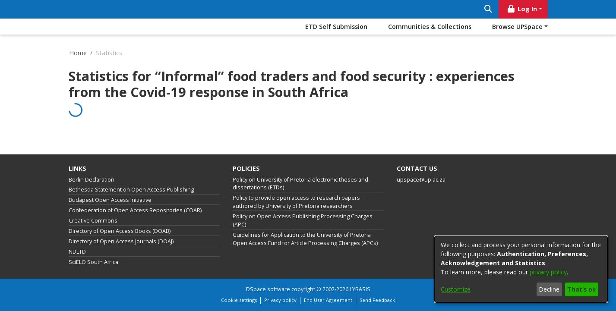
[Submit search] (488, 9)
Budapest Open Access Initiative (110, 200)
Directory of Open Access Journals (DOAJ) (121, 241)
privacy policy (548, 272)
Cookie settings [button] (239, 300)
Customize (456, 289)
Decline (549, 289)
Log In (521, 9)
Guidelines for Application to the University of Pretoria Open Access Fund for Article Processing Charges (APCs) (305, 239)
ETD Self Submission (336, 26)
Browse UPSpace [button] (517, 26)
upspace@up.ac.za (421, 179)
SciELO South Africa (93, 262)
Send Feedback (377, 300)
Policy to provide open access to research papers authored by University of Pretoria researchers (296, 202)
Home (78, 53)
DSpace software (268, 289)
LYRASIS (360, 289)
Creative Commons (93, 220)
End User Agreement (328, 300)
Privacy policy (280, 300)
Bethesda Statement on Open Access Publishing (131, 189)
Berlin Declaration (91, 179)
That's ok (581, 289)
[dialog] (521, 269)
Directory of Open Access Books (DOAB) (120, 231)
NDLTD (77, 251)
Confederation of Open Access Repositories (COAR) (135, 210)
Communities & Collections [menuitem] (429, 26)
